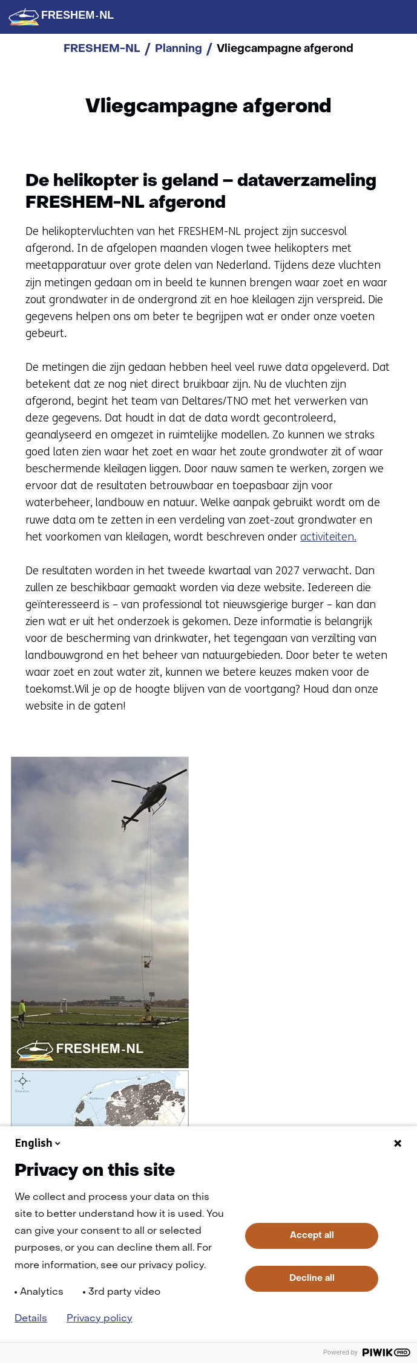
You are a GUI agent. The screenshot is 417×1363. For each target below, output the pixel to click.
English (38, 1143)
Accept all (312, 1235)
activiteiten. (328, 537)
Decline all (312, 1278)
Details (31, 1319)
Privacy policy (100, 1319)
